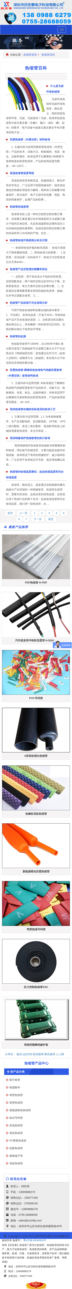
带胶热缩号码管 (36, 929)
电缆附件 (14, 1087)
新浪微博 (38, 1054)
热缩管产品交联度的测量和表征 (28, 269)
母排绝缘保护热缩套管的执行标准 (30, 438)
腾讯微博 (49, 1054)
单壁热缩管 (16, 1095)
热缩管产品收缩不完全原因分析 (28, 302)
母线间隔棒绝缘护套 (36, 1044)
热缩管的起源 (18, 336)
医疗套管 (14, 1079)
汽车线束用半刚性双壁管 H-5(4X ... (36, 640)
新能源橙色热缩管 (20, 1110)
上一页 (23, 513)
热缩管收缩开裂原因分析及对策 (28, 240)
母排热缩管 (16, 1132)
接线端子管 (16, 1155)
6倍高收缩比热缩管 (36, 755)
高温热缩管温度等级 (22, 173)
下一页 (38, 519)
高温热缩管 (16, 1125)
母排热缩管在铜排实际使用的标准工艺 (32, 409)
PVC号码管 (36, 698)
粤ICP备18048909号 (34, 1240)
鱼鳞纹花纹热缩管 (36, 813)
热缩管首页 (30, 54)
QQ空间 (27, 1054)
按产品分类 (17, 1071)
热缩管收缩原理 (19, 206)
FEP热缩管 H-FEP (36, 582)
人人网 (60, 1054)
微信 (19, 1054)
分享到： (10, 1054)
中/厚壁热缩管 (17, 1140)
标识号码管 (16, 1117)
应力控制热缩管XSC (36, 987)
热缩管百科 (48, 54)
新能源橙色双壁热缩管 (36, 871)
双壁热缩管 (16, 1102)
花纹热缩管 (16, 1163)
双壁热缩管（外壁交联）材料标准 (30, 139)
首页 (10, 513)
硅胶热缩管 (16, 1148)
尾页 (51, 519)
